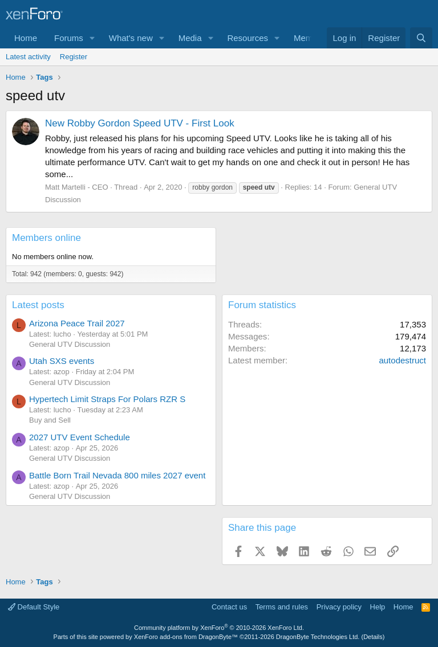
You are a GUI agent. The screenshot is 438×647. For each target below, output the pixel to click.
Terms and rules (282, 607)
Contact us (229, 607)
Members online (46, 237)
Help (378, 607)
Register (73, 56)
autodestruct (402, 360)
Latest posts (38, 305)
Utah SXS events (61, 361)
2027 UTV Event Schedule (79, 437)
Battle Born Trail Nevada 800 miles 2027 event (117, 475)
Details (373, 636)
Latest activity (28, 56)
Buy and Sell (50, 420)
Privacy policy (339, 607)
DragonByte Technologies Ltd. (318, 636)
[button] (92, 37)
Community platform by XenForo (219, 627)
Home (25, 38)
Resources (247, 38)
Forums (68, 38)
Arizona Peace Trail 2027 (77, 323)
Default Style (33, 607)
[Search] (421, 37)
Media (190, 38)
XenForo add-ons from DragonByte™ (186, 636)
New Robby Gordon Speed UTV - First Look (139, 123)
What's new (131, 38)
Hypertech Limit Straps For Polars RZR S (107, 399)
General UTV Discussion (69, 344)
